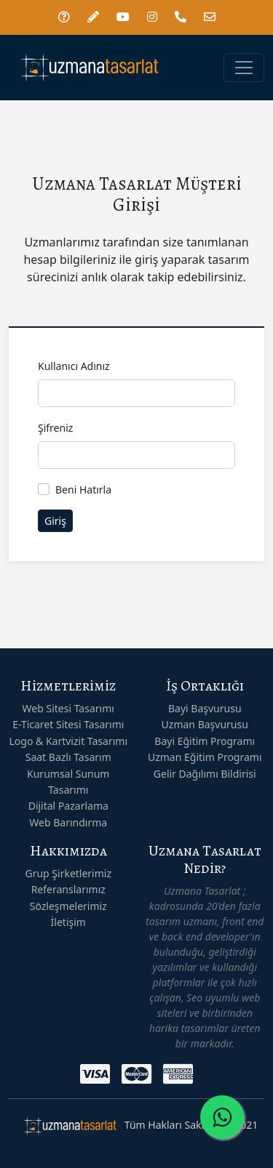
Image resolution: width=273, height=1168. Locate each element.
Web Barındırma (68, 822)
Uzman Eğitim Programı (205, 757)
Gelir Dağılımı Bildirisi (205, 774)
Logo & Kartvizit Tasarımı (68, 741)
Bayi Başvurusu (205, 708)
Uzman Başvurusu (205, 724)
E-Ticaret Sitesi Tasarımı (68, 724)
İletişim (68, 922)
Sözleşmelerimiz (68, 906)
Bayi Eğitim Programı (204, 741)
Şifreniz (55, 428)
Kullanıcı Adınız (74, 366)
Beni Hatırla (83, 489)
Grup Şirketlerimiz (68, 873)
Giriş (55, 521)
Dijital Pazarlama (68, 806)
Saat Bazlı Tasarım (68, 757)
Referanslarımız (68, 889)
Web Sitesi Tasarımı (68, 708)
